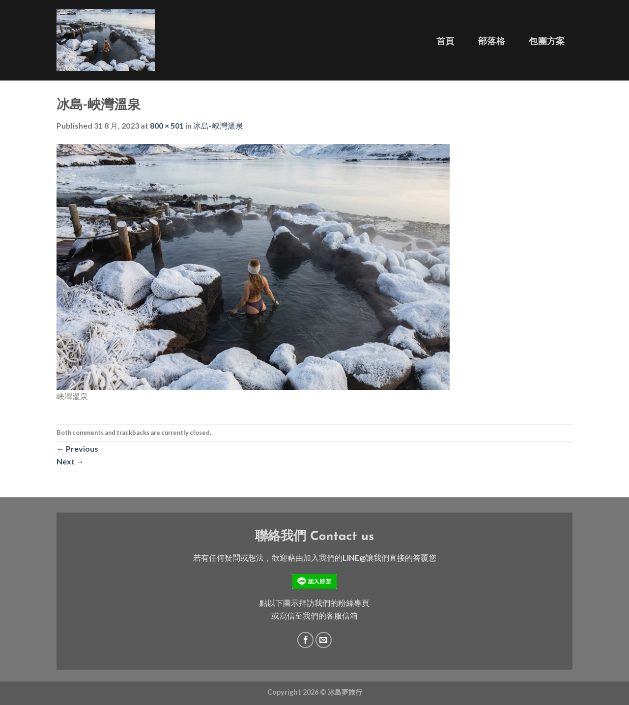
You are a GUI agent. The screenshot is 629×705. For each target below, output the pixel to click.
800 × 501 (167, 125)
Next (70, 461)
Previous (77, 448)
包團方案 (547, 41)
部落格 (491, 41)
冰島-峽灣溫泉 (218, 125)
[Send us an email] (323, 640)
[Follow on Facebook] (305, 640)
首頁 (445, 41)
